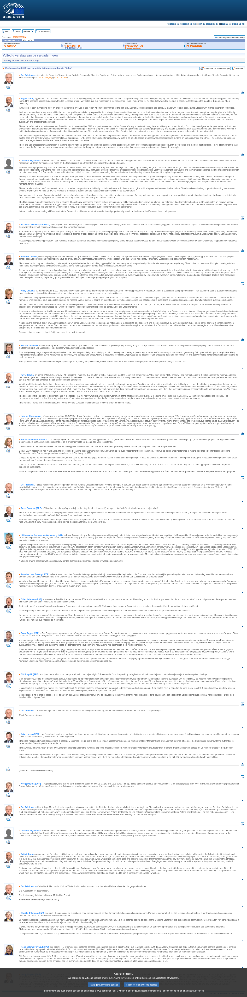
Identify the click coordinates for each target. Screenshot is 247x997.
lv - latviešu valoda (207, 24)
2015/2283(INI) (19, 37)
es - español (171, 24)
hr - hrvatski (200, 24)
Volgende (26, 31)
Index (7, 31)
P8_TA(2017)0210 (194, 46)
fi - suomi (240, 24)
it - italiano (204, 24)
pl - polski (223, 24)
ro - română (230, 24)
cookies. (200, 994)
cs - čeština (174, 24)
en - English (191, 24)
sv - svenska (243, 24)
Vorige (17, 31)
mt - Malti (217, 24)
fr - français (194, 24)
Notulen (239, 68)
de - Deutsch (181, 24)
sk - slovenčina (233, 24)
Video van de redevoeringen (217, 68)
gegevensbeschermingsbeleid (146, 994)
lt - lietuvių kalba (210, 24)
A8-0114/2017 (10, 46)
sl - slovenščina (236, 24)
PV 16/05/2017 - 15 (72, 46)
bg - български (168, 24)
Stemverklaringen (133, 48)
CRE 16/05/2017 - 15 (73, 48)
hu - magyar (214, 24)
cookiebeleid (173, 994)
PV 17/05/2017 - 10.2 (134, 46)
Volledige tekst (44, 31)
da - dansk (178, 24)
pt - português (227, 24)
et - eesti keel (184, 24)
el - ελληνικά (187, 24)
